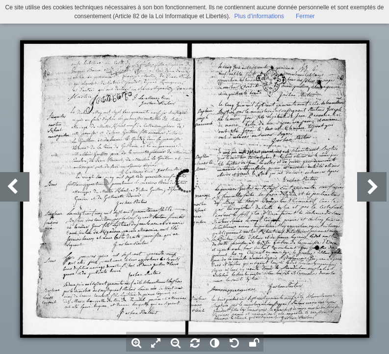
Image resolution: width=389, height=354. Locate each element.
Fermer (305, 16)
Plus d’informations (259, 16)
